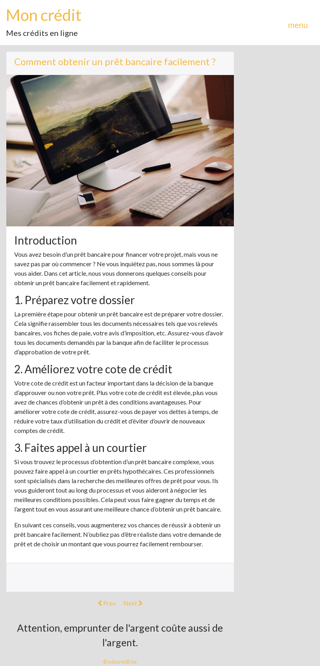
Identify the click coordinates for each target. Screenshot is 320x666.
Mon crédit (43, 15)
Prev (107, 603)
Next (133, 603)
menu (298, 25)
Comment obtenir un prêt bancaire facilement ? (115, 61)
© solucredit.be (120, 661)
